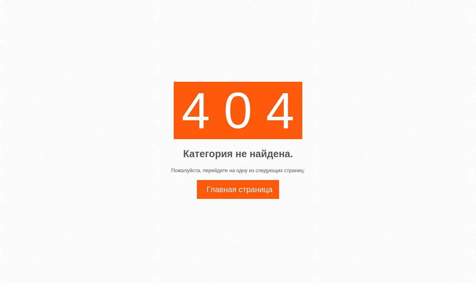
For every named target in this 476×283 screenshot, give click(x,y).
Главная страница (240, 189)
